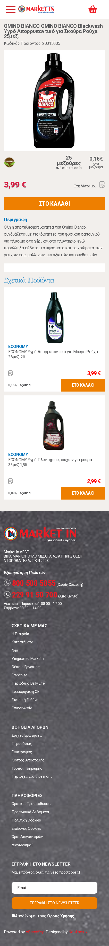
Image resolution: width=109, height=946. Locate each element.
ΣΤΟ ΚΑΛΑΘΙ (54, 203)
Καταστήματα (22, 642)
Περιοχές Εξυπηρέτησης (32, 776)
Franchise (19, 675)
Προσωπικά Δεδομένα (30, 812)
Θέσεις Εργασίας (25, 667)
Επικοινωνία (22, 708)
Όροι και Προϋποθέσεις (31, 803)
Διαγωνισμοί (22, 845)
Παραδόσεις (22, 743)
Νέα (15, 650)
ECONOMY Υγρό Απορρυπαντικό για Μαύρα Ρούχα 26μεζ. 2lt (53, 354)
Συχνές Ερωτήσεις (27, 735)
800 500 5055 (30, 583)
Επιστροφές (22, 752)
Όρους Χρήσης (60, 916)
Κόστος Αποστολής (28, 760)
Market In (36, 9)
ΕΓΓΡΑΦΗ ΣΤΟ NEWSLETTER (54, 903)
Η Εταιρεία (20, 634)
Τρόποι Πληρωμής (27, 768)
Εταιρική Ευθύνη (25, 700)
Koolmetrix (78, 932)
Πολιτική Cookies (26, 820)
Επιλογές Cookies (26, 828)
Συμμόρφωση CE (25, 691)
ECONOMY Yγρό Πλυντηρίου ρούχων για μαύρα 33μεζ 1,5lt (50, 462)
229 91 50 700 (30, 595)
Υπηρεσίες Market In (28, 658)
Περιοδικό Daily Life (28, 683)
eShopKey (35, 932)
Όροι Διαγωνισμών (27, 836)
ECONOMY (18, 346)
